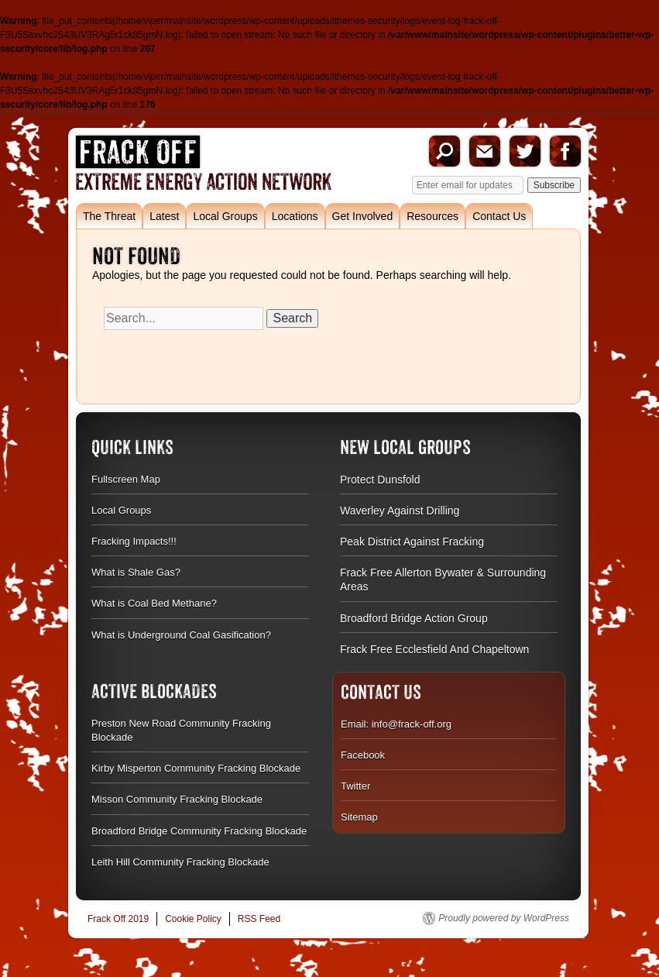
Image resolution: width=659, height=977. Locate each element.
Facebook (565, 151)
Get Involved (362, 216)
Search (444, 151)
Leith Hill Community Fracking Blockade (180, 862)
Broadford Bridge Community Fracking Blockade (199, 831)
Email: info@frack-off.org (396, 724)
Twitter (525, 151)
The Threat (109, 216)
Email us (484, 151)
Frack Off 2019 (118, 918)
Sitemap (359, 817)
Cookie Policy (193, 918)
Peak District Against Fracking (412, 541)
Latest (164, 216)
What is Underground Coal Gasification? (181, 635)
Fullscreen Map (125, 479)
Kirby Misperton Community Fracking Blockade (195, 768)
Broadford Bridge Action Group (414, 618)
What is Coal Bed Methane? (154, 603)
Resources (432, 216)
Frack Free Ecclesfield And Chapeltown (434, 649)
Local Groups (225, 216)
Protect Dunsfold (380, 479)
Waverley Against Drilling (399, 510)
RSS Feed (259, 918)
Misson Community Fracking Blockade (177, 799)
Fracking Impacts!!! (134, 541)
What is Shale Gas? (135, 572)
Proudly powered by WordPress (503, 918)
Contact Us (499, 216)
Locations (295, 216)
